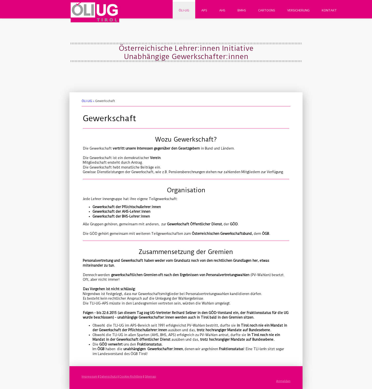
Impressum (89, 376)
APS (204, 10)
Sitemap (150, 376)
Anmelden (283, 381)
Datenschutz (108, 376)
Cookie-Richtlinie (131, 376)
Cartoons (266, 10)
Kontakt (329, 10)
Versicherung (298, 10)
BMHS (241, 10)
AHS (222, 10)
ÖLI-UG (184, 10)
